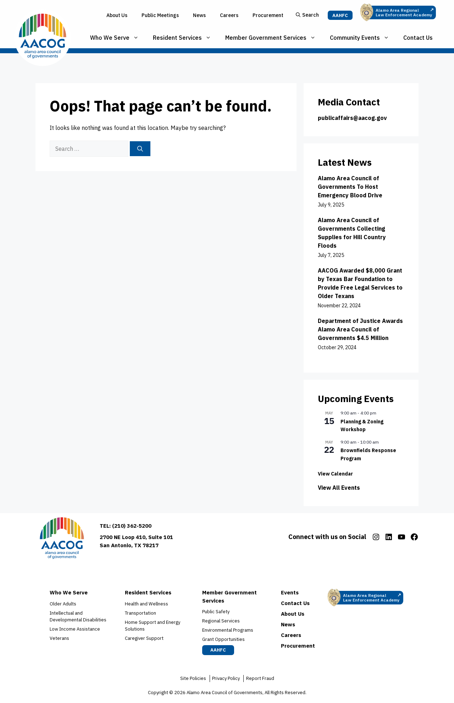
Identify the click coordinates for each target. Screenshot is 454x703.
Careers (229, 15)
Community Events (363, 37)
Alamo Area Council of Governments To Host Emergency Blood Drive (350, 187)
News (199, 15)
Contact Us (418, 37)
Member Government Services (274, 37)
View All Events (339, 487)
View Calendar (335, 474)
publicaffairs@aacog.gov (352, 117)
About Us (116, 15)
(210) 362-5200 (131, 525)
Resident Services (185, 37)
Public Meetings (160, 15)
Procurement (268, 15)
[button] (307, 15)
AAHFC (340, 15)
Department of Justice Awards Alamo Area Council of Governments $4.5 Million (360, 329)
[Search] (140, 148)
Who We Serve (118, 37)
